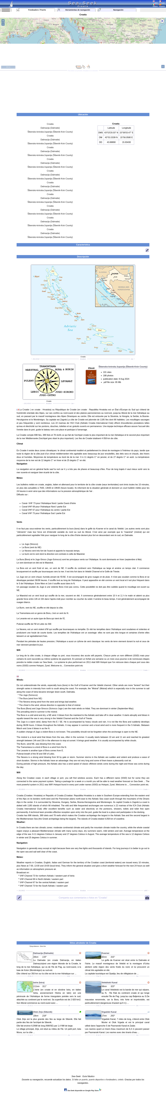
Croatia (50, 124)
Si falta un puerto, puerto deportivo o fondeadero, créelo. (98, 1079)
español (162, 5)
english (155, 2)
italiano (155, 5)
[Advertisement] (83, 91)
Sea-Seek (83, 3)
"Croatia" (83, 897)
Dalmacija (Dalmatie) (50, 128)
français (162, 2)
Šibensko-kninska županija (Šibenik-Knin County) (50, 132)
